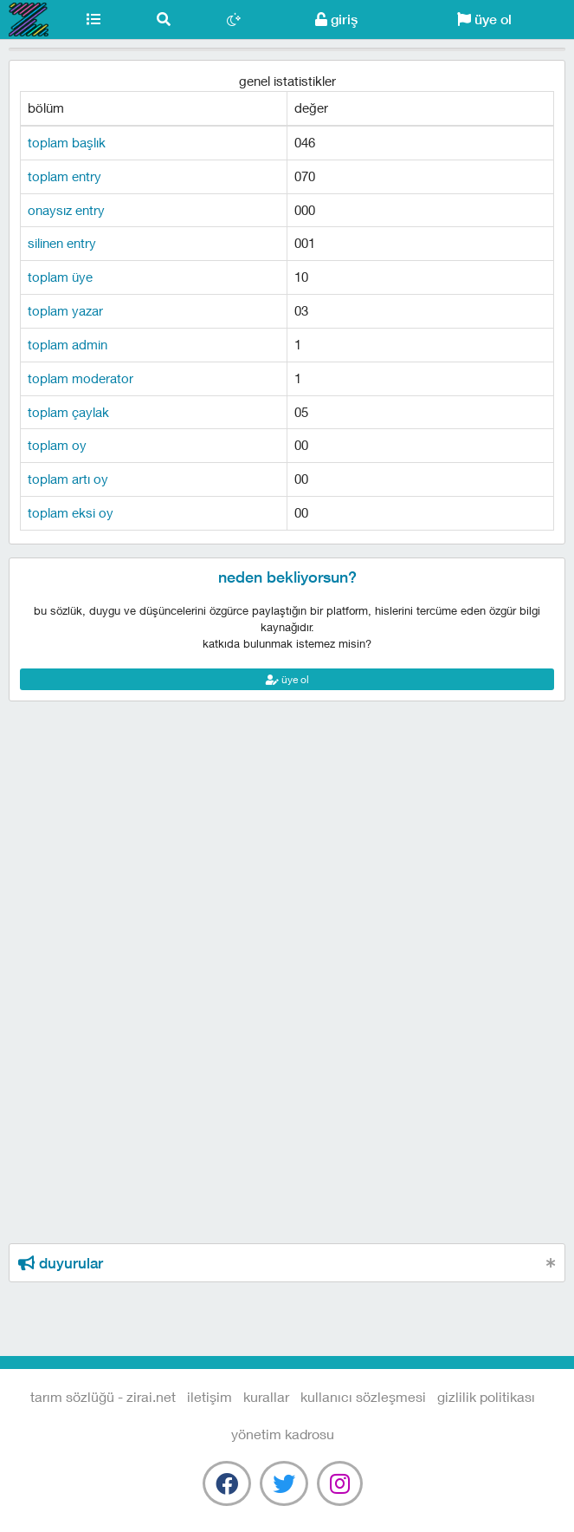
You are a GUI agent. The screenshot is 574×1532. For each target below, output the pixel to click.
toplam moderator (80, 378)
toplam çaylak (68, 412)
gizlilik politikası (486, 1396)
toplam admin (67, 344)
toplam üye (60, 276)
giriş (336, 19)
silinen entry (62, 243)
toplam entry (64, 176)
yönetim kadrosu (282, 1433)
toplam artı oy (68, 478)
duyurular (60, 1263)
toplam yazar (65, 310)
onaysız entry (66, 210)
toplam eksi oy (70, 512)
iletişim (209, 1396)
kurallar (266, 1396)
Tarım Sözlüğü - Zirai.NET (29, 20)
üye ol (484, 19)
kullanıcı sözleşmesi (363, 1396)
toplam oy (57, 445)
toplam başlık (67, 142)
